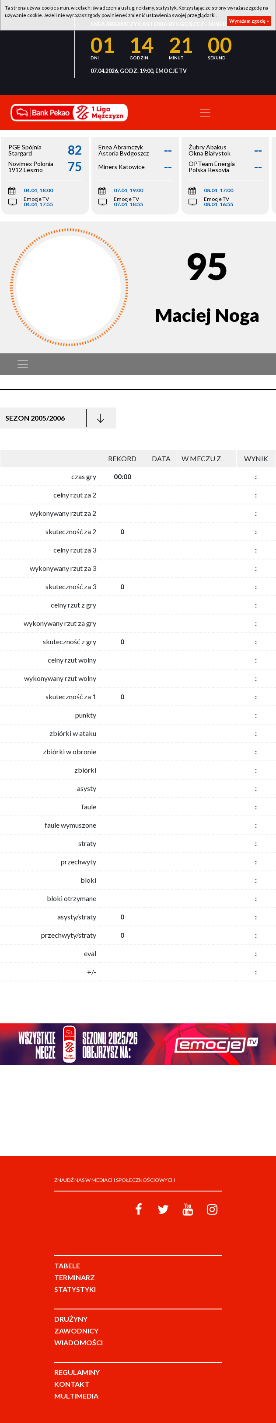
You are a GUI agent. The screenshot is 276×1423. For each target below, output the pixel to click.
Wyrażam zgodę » (249, 21)
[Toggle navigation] (205, 112)
